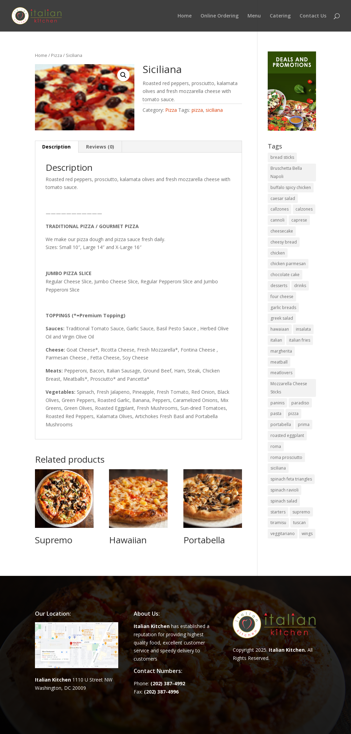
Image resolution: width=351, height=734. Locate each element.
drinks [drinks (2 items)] (300, 285)
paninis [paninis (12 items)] (277, 403)
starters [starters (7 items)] (278, 512)
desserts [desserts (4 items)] (278, 285)
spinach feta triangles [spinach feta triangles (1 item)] (291, 479)
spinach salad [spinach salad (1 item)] (283, 501)
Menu (254, 16)
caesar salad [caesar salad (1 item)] (282, 198)
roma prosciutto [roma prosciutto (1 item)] (286, 457)
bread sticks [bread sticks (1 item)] (282, 157)
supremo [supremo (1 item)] (301, 512)
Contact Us (313, 16)
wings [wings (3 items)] (307, 533)
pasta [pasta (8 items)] (275, 413)
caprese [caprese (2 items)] (299, 220)
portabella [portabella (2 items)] (280, 424)
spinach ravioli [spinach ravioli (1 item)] (284, 490)
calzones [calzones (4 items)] (304, 209)
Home (185, 16)
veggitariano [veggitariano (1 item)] (282, 533)
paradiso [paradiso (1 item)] (300, 403)
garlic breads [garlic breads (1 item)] (283, 307)
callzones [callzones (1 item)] (279, 209)
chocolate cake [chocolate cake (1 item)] (285, 274)
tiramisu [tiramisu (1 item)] (278, 522)
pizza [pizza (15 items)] (293, 413)
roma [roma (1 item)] (275, 446)
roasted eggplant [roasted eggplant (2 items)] (287, 435)
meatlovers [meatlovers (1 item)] (281, 373)
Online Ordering (220, 16)
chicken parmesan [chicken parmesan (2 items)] (288, 264)
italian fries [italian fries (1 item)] (299, 340)
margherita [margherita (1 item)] (281, 351)
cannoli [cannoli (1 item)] (277, 220)
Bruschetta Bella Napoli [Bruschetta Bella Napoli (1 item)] (286, 172)
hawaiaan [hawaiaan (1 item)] (279, 329)
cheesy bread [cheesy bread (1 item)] (283, 242)
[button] (123, 75)
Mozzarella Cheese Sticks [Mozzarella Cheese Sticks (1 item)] (288, 388)
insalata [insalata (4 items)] (303, 329)
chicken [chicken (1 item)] (277, 253)
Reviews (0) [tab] (100, 146)
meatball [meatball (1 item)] (279, 362)
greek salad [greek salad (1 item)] (281, 318)
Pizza (56, 55)
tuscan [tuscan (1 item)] (299, 522)
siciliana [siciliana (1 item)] (278, 468)
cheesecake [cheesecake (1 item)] (281, 231)
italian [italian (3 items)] (276, 340)
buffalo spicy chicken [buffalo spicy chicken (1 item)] (290, 187)
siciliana (214, 110)
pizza (197, 110)
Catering (280, 16)
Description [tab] (56, 146)
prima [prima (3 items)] (304, 424)
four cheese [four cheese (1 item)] (281, 296)
